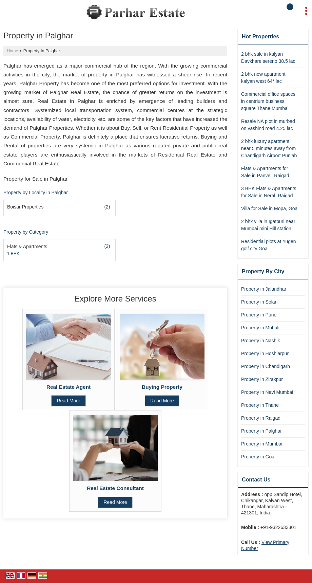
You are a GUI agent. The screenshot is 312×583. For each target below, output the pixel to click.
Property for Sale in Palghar (35, 179)
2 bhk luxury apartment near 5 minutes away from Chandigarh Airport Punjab (269, 148)
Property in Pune (258, 314)
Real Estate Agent (68, 387)
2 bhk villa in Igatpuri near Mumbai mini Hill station (268, 225)
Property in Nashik (260, 340)
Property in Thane (260, 405)
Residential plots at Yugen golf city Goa (268, 245)
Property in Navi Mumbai (267, 392)
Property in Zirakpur (262, 379)
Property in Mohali (260, 327)
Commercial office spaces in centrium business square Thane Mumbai (268, 101)
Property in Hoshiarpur (265, 353)
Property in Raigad (260, 418)
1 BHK (13, 253)
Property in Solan (259, 302)
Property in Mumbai (261, 444)
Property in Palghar (261, 431)
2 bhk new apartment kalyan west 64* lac (263, 77)
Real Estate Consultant (115, 488)
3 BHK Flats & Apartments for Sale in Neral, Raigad (268, 192)
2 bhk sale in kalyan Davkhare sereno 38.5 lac (268, 57)
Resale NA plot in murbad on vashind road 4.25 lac (268, 125)
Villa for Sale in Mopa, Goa (269, 208)
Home (12, 51)
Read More (68, 400)
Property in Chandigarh (265, 366)
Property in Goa (257, 456)
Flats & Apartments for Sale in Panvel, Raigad (265, 172)
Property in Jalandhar (263, 289)
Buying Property (162, 387)
